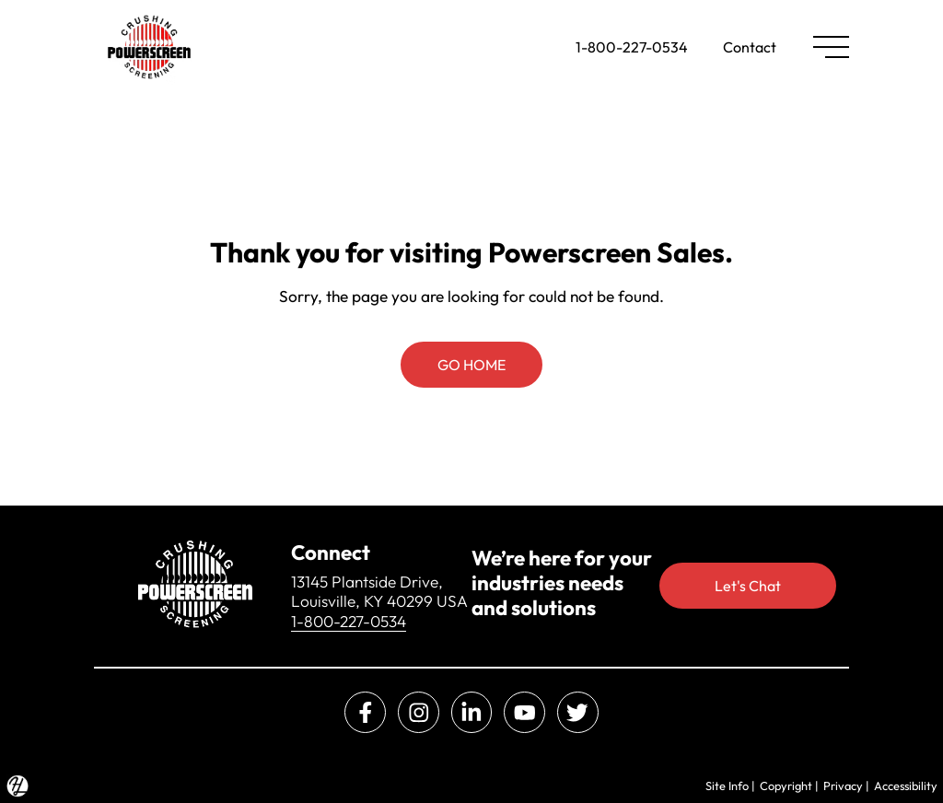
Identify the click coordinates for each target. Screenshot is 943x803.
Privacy (843, 785)
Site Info (727, 785)
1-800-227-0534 (632, 47)
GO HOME (471, 364)
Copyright (786, 785)
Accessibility (905, 785)
